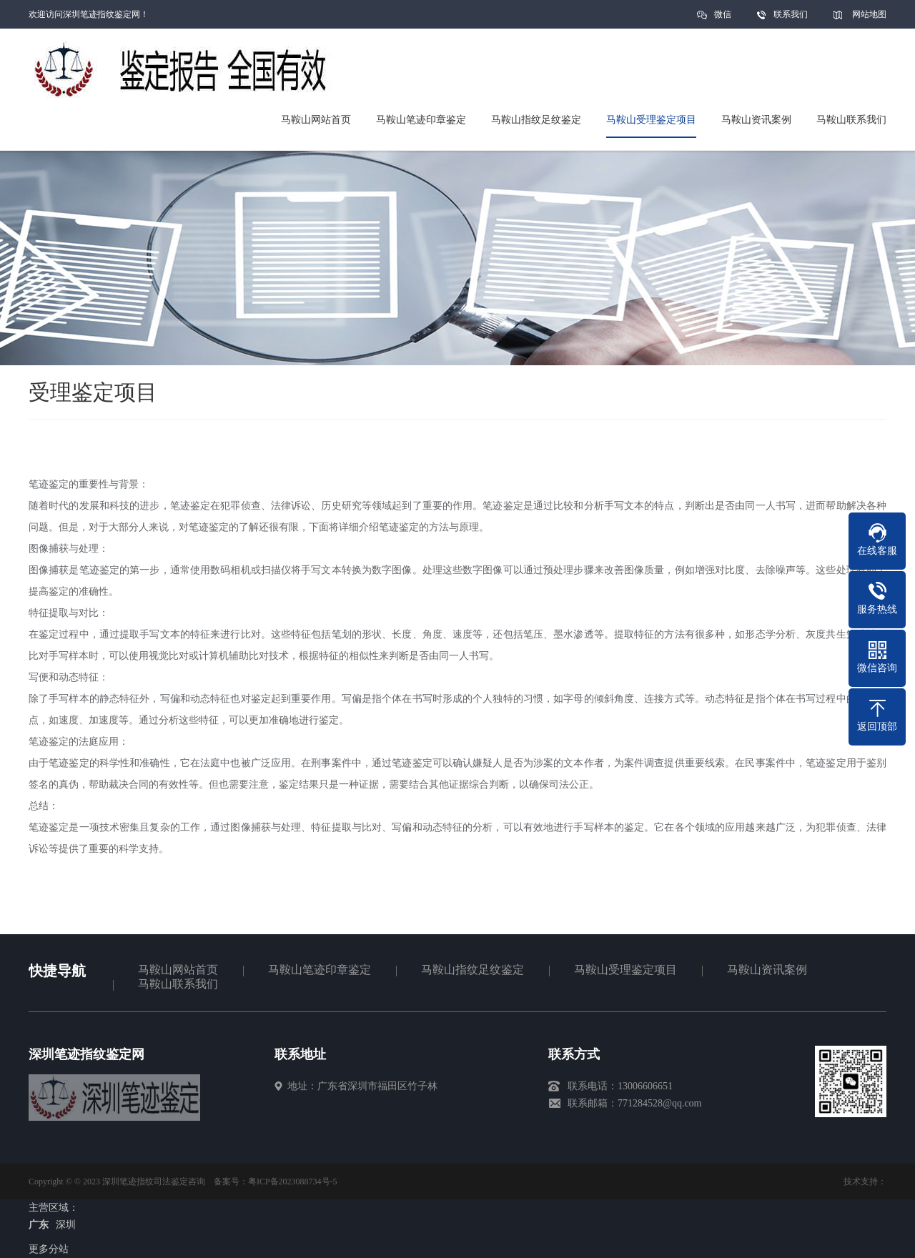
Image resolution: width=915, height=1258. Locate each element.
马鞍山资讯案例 (767, 970)
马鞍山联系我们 (178, 984)
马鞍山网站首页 (178, 970)
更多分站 (49, 1249)
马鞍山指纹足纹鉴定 (472, 970)
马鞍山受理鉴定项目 (625, 970)
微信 (722, 19)
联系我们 (790, 14)
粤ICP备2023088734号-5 (292, 1182)
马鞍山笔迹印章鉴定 (319, 970)
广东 (39, 1224)
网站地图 (869, 14)
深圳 (66, 1224)
